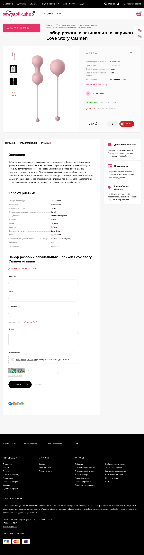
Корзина (42, 464)
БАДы (107, 482)
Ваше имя (12, 276)
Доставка (21, 4)
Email (10, 291)
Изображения (14, 352)
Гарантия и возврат (10, 482)
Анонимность (69, 4)
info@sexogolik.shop (32, 443)
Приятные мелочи (112, 478)
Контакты (6, 485)
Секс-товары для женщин (66, 25)
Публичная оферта (10, 489)
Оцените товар (14, 322)
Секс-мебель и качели (114, 475)
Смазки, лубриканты (83, 482)
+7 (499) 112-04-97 (52, 13)
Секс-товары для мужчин (84, 471)
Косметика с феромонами (115, 471)
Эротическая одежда (113, 468)
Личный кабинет (45, 468)
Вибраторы (79, 464)
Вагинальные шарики (88, 25)
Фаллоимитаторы (81, 475)
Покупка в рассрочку (50, 4)
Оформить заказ (45, 471)
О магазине (8, 4)
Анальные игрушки (82, 478)
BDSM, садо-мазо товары (115, 464)
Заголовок (12, 307)
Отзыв (11, 329)
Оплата (33, 4)
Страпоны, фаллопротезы (85, 485)
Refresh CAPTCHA (15, 376)
